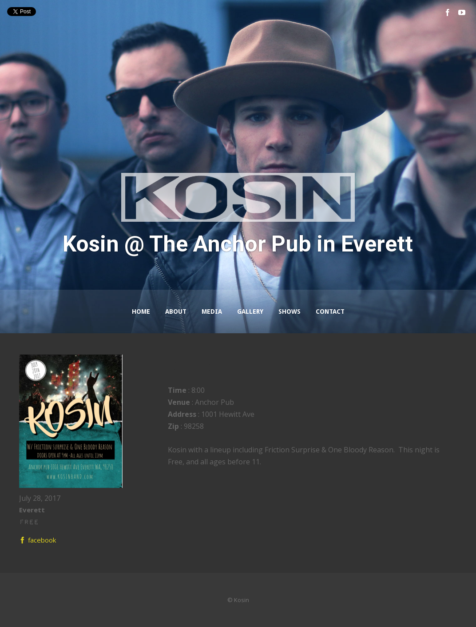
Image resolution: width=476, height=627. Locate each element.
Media (212, 311)
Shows (289, 311)
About (175, 311)
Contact (330, 311)
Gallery (250, 311)
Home (141, 311)
